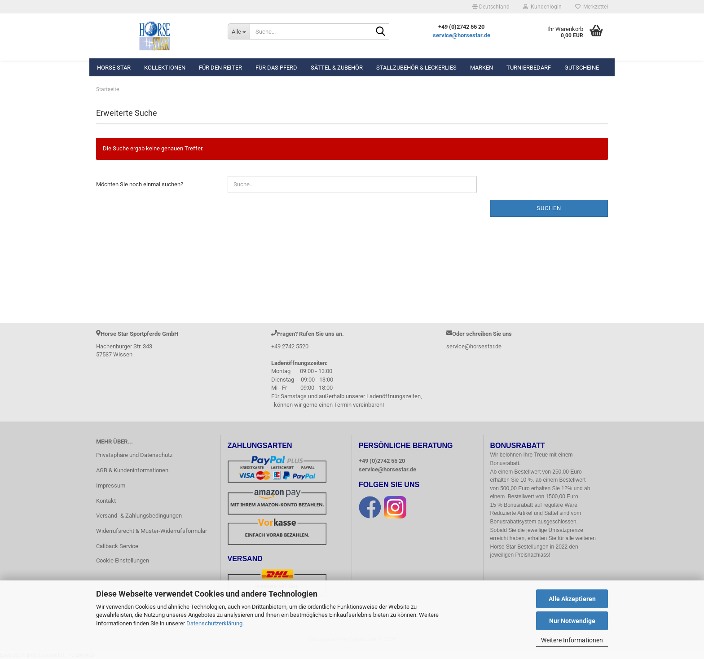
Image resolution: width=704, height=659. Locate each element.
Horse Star (114, 67)
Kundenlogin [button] (542, 7)
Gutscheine (581, 67)
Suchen (549, 208)
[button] (491, 6)
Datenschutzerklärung (214, 623)
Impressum (110, 485)
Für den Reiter (220, 67)
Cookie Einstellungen (122, 560)
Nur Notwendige (572, 620)
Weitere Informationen (572, 640)
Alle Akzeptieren (572, 598)
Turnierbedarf (528, 67)
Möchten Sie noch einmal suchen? (139, 184)
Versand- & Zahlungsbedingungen (139, 515)
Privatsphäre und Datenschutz (134, 455)
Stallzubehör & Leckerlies (416, 67)
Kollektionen (164, 67)
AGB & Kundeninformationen (132, 470)
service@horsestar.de (461, 35)
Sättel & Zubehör (337, 67)
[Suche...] (239, 31)
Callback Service (117, 546)
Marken (481, 67)
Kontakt (106, 500)
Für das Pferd (276, 67)
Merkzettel (591, 7)
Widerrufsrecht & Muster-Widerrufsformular (151, 530)
